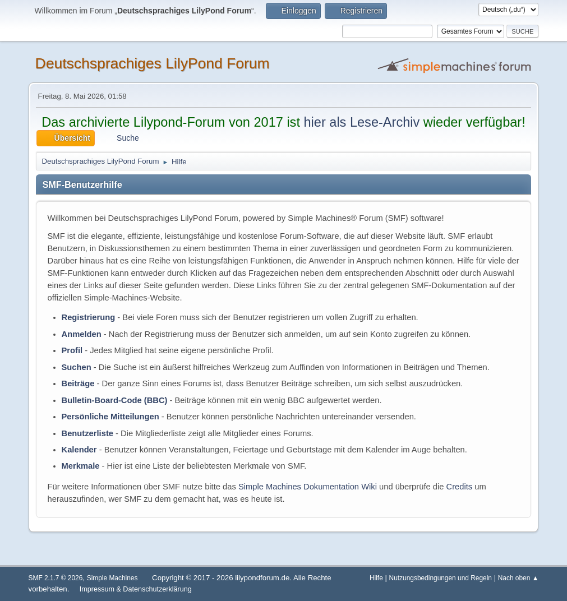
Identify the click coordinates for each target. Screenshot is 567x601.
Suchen (76, 367)
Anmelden (82, 334)
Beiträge (78, 383)
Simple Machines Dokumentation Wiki (307, 486)
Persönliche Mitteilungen (110, 416)
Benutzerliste (87, 433)
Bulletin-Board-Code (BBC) (115, 400)
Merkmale (81, 465)
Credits (459, 486)
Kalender (79, 449)
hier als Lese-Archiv (361, 122)
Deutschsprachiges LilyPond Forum (152, 63)
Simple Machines (112, 578)
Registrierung (89, 317)
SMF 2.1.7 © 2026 (56, 578)
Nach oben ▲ (518, 578)
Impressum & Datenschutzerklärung (136, 589)
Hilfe (376, 578)
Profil (72, 350)
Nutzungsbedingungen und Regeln (440, 578)
